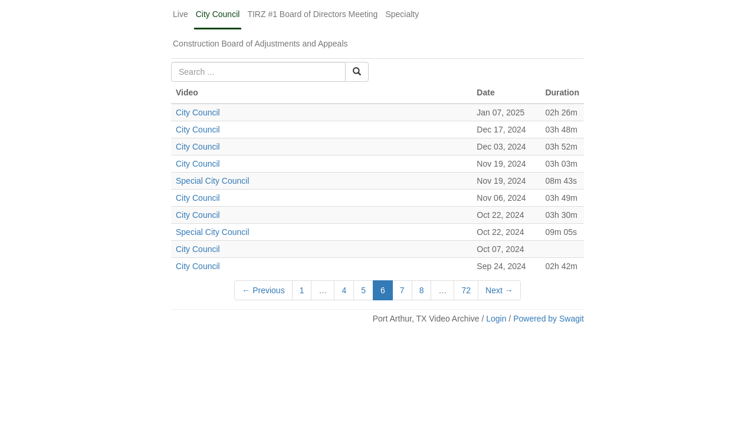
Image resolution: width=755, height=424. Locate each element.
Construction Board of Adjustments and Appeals (260, 43)
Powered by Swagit (548, 318)
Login (496, 318)
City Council (218, 14)
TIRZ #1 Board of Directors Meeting (312, 14)
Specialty (402, 14)
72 (466, 290)
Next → (499, 290)
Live (180, 14)
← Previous (263, 290)
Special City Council (213, 181)
